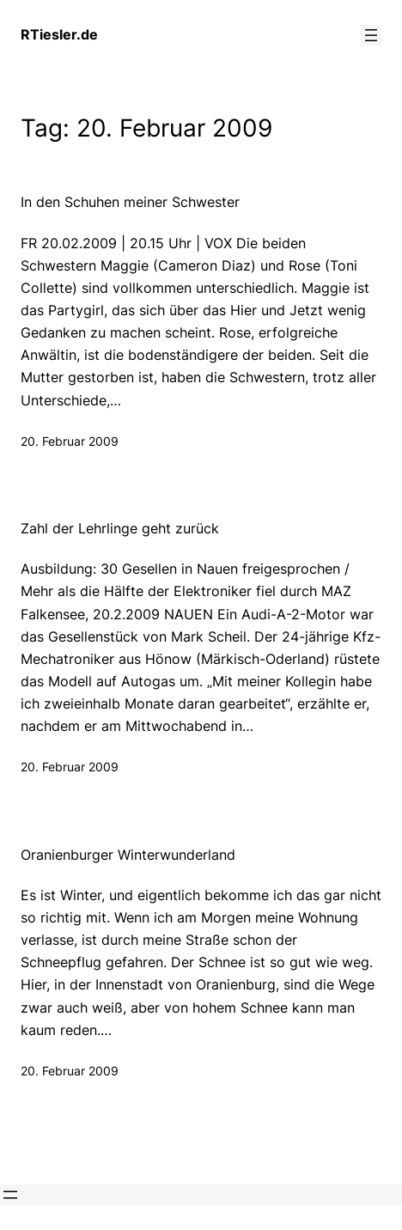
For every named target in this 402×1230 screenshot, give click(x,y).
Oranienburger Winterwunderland (128, 855)
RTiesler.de (59, 34)
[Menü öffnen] (371, 35)
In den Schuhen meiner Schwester (130, 202)
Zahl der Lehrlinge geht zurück (120, 529)
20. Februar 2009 (70, 441)
